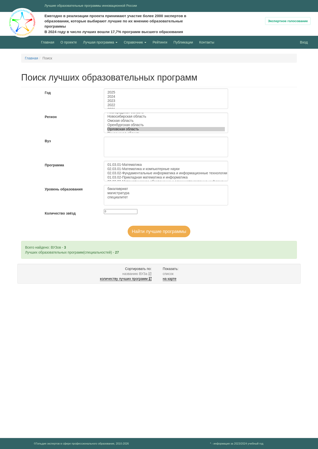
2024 (166, 96)
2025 (166, 92)
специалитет (166, 197)
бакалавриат (166, 189)
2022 (166, 105)
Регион (51, 117)
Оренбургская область (166, 125)
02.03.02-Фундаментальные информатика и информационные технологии (166, 173)
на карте (169, 279)
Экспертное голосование (288, 21)
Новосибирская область (166, 116)
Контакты (206, 42)
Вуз (48, 141)
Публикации (183, 42)
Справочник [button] (135, 42)
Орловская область (166, 129)
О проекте (69, 42)
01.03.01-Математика (166, 165)
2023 (166, 101)
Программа (54, 165)
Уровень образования (64, 189)
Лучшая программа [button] (100, 42)
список (168, 274)
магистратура (166, 193)
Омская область (166, 121)
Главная (47, 42)
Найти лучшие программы (159, 231)
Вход (304, 42)
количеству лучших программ (126, 279)
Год (48, 93)
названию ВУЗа (137, 274)
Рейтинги (160, 42)
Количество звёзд (60, 213)
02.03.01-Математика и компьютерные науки (166, 169)
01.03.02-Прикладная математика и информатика (166, 177)
